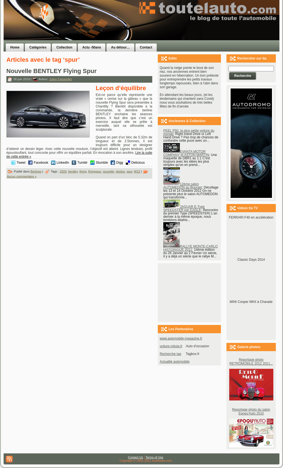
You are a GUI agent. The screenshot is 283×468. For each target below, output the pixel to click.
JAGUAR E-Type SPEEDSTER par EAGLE (184, 208)
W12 (137, 171)
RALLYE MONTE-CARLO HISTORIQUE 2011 (190, 248)
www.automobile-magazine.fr (181, 338)
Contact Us (135, 457)
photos (120, 171)
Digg (119, 163)
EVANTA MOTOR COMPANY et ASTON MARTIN (186, 153)
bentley (73, 171)
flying (83, 171)
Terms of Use (154, 457)
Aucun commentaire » (21, 176)
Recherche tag (170, 354)
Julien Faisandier (60, 79)
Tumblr (82, 163)
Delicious (138, 163)
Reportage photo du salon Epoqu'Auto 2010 (251, 411)
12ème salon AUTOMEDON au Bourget (182, 185)
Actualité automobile (174, 362)
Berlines (36, 171)
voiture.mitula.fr (171, 346)
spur (129, 171)
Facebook (41, 163)
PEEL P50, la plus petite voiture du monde (188, 132)
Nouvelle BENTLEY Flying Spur (51, 71)
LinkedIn (63, 163)
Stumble (102, 163)
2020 (63, 171)
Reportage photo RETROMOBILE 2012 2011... (251, 361)
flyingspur (94, 171)
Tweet (21, 163)
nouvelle (108, 171)
